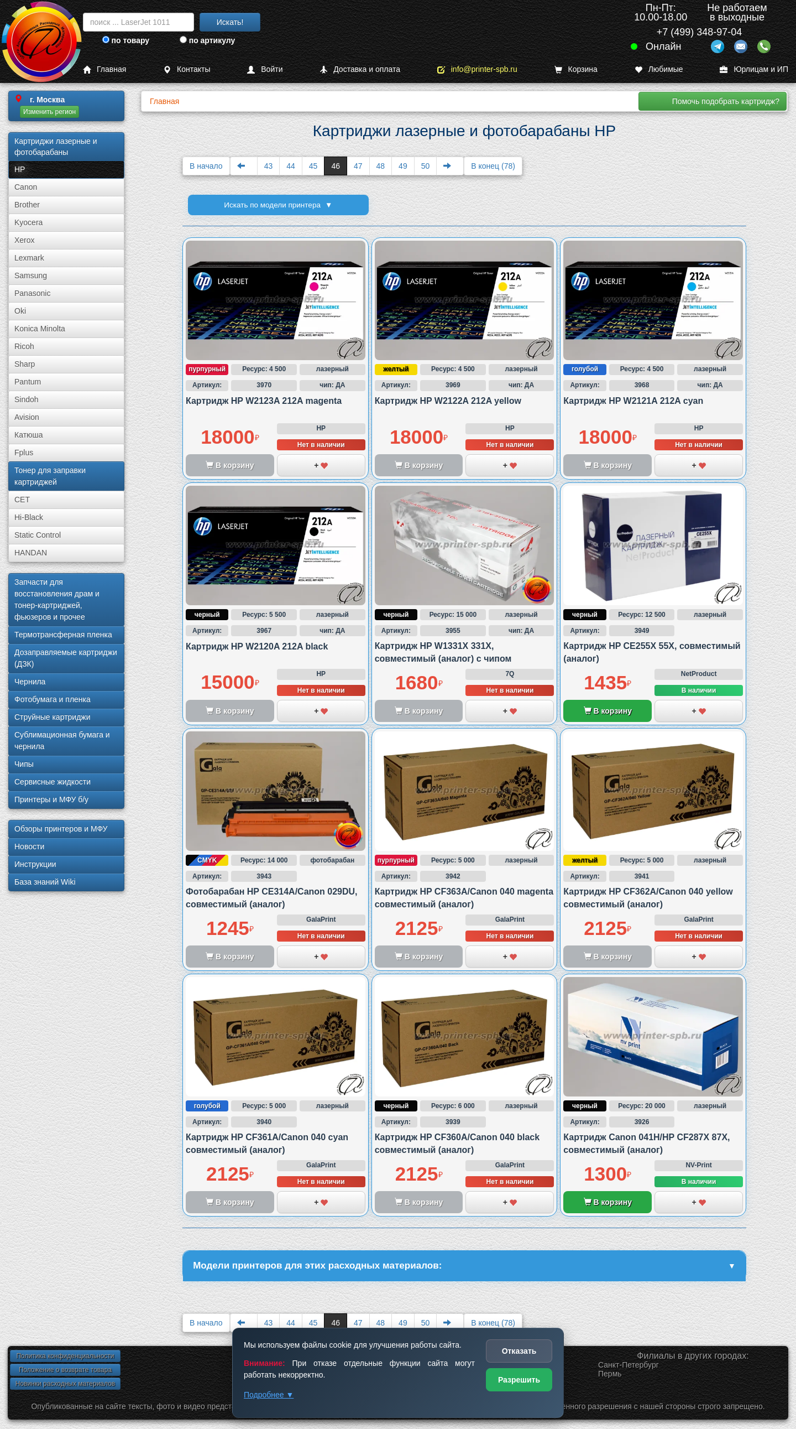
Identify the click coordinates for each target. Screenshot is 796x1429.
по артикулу (207, 40)
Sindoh (26, 399)
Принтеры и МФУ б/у (51, 799)
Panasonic (32, 293)
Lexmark (29, 257)
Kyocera (28, 222)
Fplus (23, 452)
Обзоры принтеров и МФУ (60, 828)
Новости (29, 846)
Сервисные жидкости (52, 781)
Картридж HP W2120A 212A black (257, 646)
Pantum (27, 381)
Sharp (24, 364)
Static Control (37, 535)
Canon (25, 187)
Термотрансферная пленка (63, 634)
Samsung (30, 275)
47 (358, 166)
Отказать (519, 1351)
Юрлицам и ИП (754, 69)
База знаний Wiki (45, 881)
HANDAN (30, 552)
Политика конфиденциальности (65, 1358)
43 (268, 166)
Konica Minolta (39, 328)
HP (19, 169)
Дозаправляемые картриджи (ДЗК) (65, 658)
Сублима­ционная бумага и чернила (62, 740)
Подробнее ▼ (269, 1394)
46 (335, 166)
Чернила (29, 681)
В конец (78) (493, 166)
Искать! (230, 22)
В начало (206, 166)
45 (313, 166)
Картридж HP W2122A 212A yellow (448, 401)
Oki (20, 310)
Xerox (24, 240)
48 (380, 166)
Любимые (659, 69)
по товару (125, 40)
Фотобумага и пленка (52, 699)
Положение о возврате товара (65, 1371)
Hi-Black (28, 517)
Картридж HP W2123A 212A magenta (264, 401)
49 (403, 166)
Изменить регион (49, 112)
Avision (26, 417)
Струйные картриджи (52, 717)
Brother (27, 204)
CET (22, 499)
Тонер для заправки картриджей (50, 476)
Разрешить (519, 1379)
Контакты (186, 69)
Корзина (576, 69)
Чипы (24, 764)
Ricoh (24, 346)
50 (425, 166)
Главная (104, 69)
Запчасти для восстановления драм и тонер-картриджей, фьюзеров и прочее (57, 599)
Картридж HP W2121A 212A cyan (633, 401)
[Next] (450, 166)
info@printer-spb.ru (477, 69)
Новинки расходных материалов (65, 1385)
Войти (264, 69)
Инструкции (35, 864)
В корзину (608, 710)
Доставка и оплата (360, 69)
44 (290, 166)
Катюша (28, 434)
